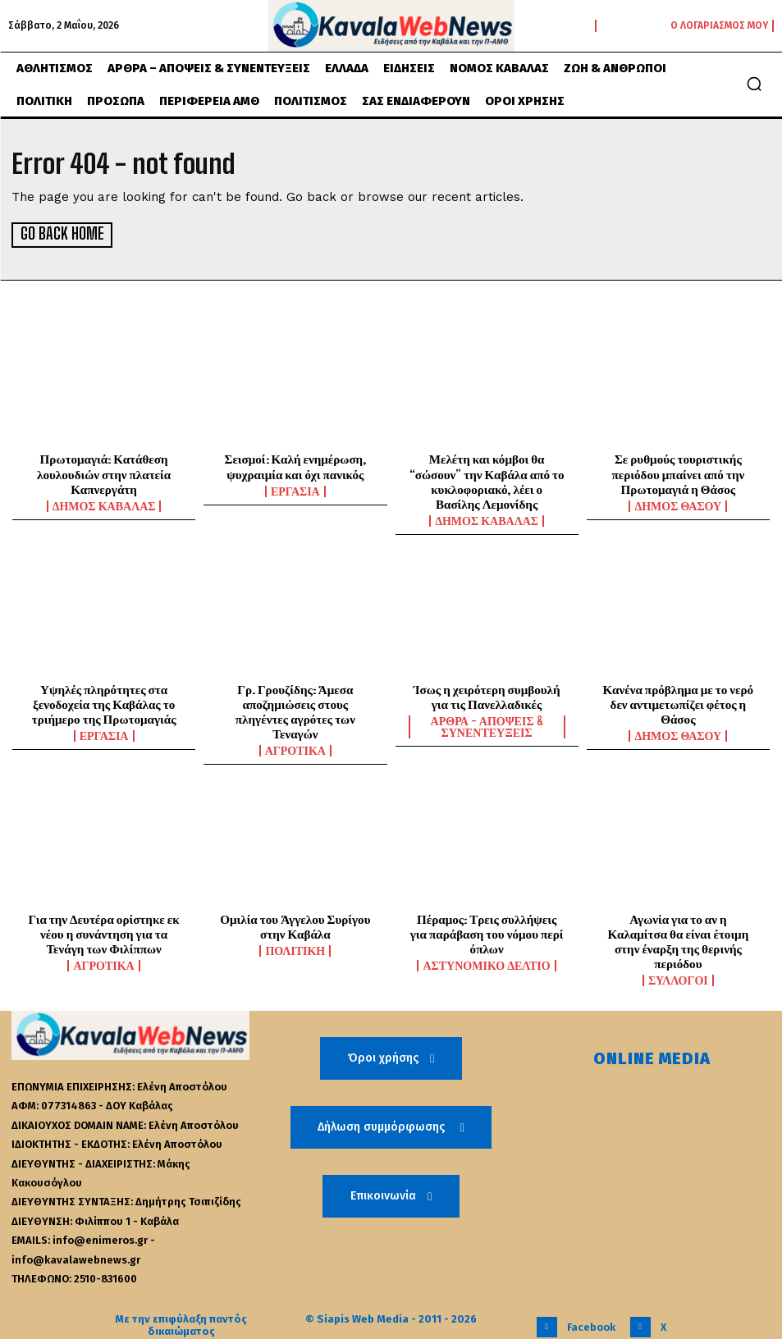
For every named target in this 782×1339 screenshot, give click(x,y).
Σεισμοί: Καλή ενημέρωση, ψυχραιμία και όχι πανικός (295, 464)
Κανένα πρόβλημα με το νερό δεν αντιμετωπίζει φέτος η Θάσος (677, 701)
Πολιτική (295, 948)
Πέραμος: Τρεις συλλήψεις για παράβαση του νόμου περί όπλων (486, 931)
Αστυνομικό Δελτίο (487, 963)
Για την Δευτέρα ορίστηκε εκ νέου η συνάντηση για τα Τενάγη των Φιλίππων (104, 931)
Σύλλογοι (678, 978)
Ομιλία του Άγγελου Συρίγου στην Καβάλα (295, 924)
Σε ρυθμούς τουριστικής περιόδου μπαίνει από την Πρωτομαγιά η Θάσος (678, 472)
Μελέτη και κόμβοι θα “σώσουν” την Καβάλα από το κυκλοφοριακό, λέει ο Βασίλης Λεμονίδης (486, 479)
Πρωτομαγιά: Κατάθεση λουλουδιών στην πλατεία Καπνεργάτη (104, 472)
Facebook (591, 1324)
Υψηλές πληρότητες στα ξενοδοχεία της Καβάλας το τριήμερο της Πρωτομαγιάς (104, 701)
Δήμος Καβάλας (104, 504)
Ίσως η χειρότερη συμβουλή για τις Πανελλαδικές (487, 694)
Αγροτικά (295, 748)
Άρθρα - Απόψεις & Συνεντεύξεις (487, 724)
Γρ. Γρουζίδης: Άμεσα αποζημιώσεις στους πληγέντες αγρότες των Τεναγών (295, 708)
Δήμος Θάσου (678, 504)
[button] (754, 83)
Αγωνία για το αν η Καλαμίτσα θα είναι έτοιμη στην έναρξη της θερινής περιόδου (678, 938)
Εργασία (295, 489)
